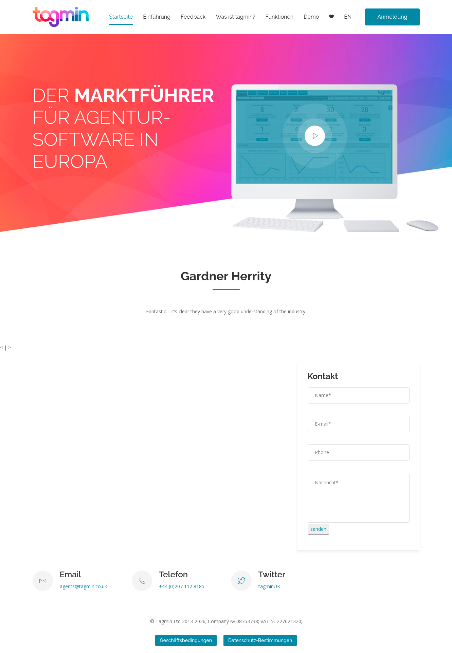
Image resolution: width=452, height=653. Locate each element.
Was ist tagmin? (235, 17)
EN (347, 17)
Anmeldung (392, 17)
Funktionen (279, 17)
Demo (311, 17)
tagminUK (269, 586)
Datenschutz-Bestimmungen (260, 640)
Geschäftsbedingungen (186, 640)
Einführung (156, 17)
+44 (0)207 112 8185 (181, 586)
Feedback (193, 17)
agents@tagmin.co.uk (83, 586)
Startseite (121, 17)
